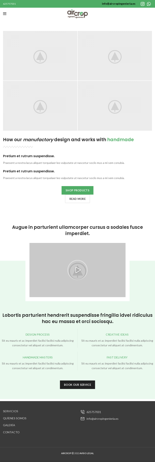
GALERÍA (9, 425)
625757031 (9, 3)
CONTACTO (11, 432)
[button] (77, 270)
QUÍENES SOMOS (14, 418)
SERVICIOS (10, 411)
